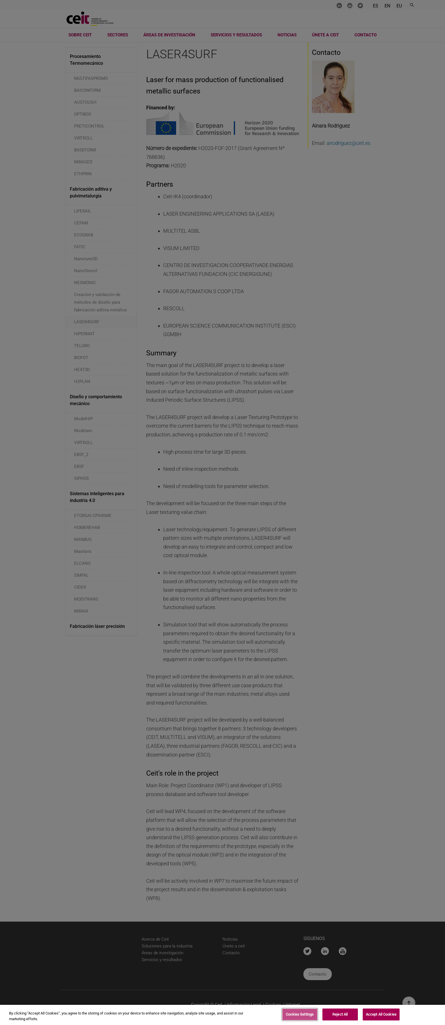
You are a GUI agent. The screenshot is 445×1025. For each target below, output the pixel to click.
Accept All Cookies (381, 1015)
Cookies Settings (300, 1015)
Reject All (340, 1015)
